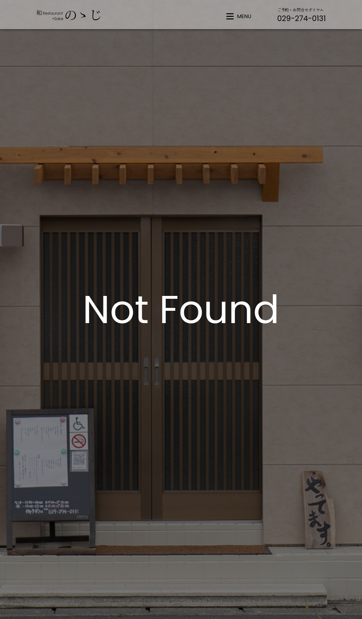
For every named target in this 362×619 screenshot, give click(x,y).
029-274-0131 (301, 18)
